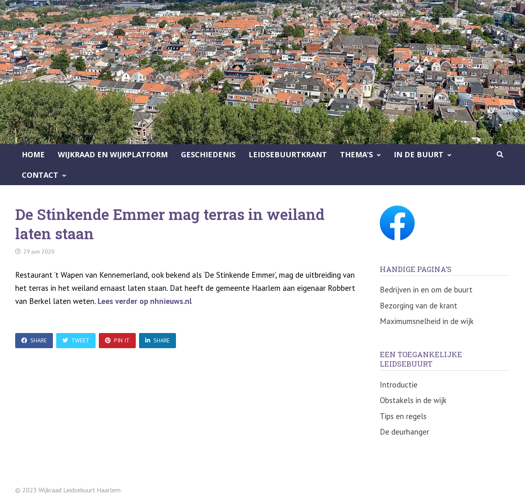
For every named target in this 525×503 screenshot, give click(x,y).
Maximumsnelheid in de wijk (427, 321)
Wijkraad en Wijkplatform (113, 154)
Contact (40, 175)
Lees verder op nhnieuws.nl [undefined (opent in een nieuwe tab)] (145, 301)
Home (33, 154)
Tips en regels (403, 416)
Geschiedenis (208, 154)
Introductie (399, 385)
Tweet (75, 340)
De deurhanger (404, 432)
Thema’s (356, 154)
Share (34, 340)
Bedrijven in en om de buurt (426, 290)
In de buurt (418, 154)
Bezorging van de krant (418, 305)
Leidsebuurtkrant (288, 154)
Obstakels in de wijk (413, 400)
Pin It (117, 340)
